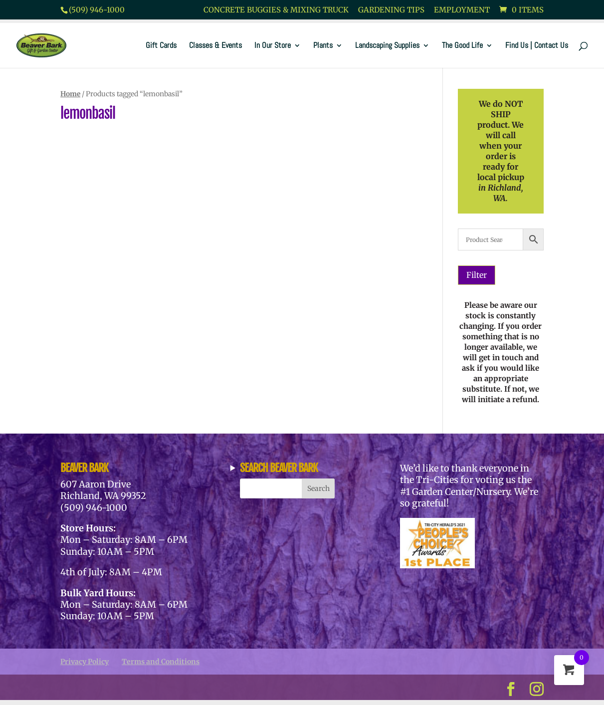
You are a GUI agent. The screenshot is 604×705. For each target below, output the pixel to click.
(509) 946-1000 (97, 9)
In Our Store (272, 46)
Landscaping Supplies (387, 46)
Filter (476, 275)
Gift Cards (161, 46)
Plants (323, 46)
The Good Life (462, 46)
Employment (462, 10)
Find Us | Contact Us (536, 46)
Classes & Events (215, 46)
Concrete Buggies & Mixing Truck (276, 10)
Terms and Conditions (161, 661)
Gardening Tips (391, 10)
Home (70, 93)
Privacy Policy (84, 661)
